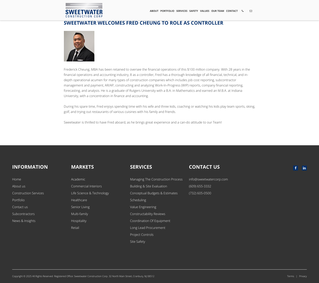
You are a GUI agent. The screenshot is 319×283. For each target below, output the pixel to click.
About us (18, 186)
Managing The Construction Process (156, 179)
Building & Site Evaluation (148, 186)
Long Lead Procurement (147, 227)
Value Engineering (143, 207)
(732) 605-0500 (200, 193)
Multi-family (79, 214)
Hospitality (78, 221)
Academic (78, 179)
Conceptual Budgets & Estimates (154, 193)
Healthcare (79, 200)
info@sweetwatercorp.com (208, 179)
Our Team (217, 11)
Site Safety (137, 241)
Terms (290, 276)
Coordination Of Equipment (150, 221)
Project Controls (141, 234)
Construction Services (28, 193)
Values (204, 11)
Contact (232, 11)
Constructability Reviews (147, 214)
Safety (193, 11)
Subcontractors (23, 214)
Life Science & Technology (90, 193)
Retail (75, 227)
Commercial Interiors (86, 186)
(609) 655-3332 (200, 186)
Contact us (20, 207)
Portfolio (167, 11)
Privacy (303, 276)
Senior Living (80, 207)
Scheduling (138, 200)
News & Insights (23, 221)
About (154, 11)
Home (16, 179)
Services (181, 11)
